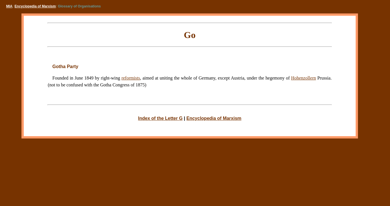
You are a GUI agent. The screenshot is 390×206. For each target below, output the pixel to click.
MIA (9, 6)
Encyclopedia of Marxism (35, 6)
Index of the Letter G (160, 118)
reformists (130, 78)
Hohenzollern (303, 78)
